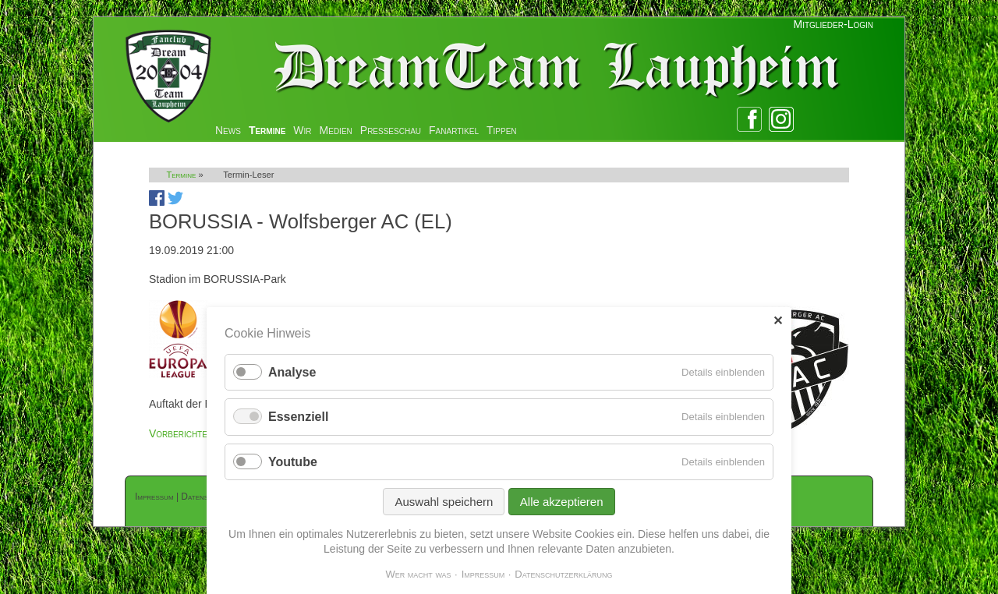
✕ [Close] (778, 320)
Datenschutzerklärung (563, 574)
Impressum (154, 496)
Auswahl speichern (444, 501)
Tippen (502, 130)
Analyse (292, 372)
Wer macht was (418, 574)
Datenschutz (205, 496)
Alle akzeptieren (561, 501)
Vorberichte (178, 433)
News (228, 130)
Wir (302, 130)
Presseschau (390, 130)
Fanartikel (454, 130)
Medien (336, 130)
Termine (267, 130)
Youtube (292, 461)
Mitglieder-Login (833, 24)
